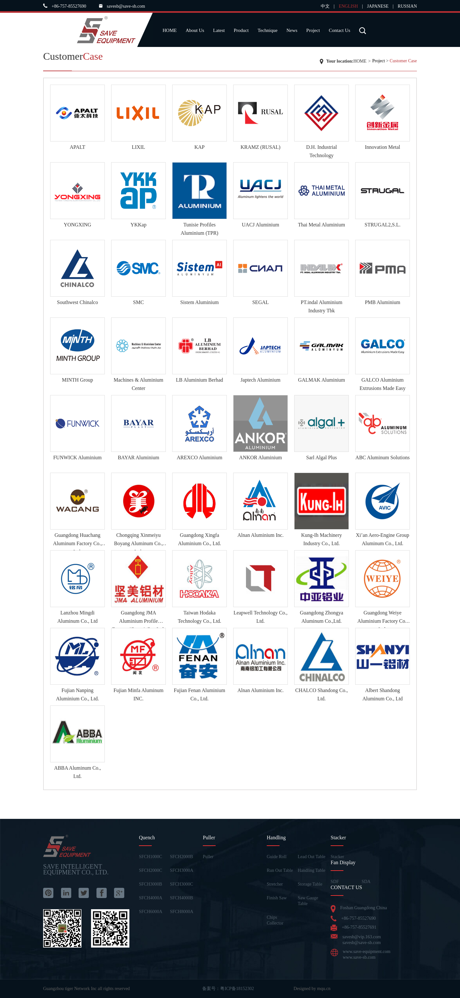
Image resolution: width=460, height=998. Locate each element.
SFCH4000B (181, 897)
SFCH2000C (150, 870)
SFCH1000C (150, 856)
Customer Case (403, 60)
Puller (208, 856)
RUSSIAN (407, 6)
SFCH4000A (150, 897)
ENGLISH (348, 6)
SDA (366, 881)
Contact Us (339, 30)
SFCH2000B (181, 856)
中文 (325, 6)
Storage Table (310, 884)
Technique (267, 30)
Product (241, 30)
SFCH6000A (150, 911)
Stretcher (275, 884)
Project (313, 30)
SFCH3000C (181, 884)
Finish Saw (277, 897)
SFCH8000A (181, 911)
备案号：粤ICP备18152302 (228, 988)
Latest (219, 30)
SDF (335, 881)
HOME (170, 30)
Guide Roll (277, 856)
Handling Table (311, 870)
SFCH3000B (150, 884)
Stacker (337, 856)
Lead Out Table (312, 856)
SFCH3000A (181, 870)
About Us (195, 30)
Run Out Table (280, 870)
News (292, 30)
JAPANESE (377, 6)
